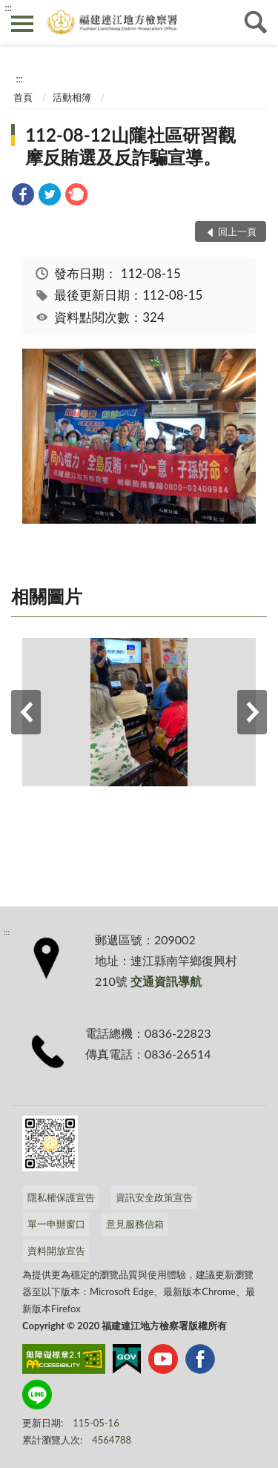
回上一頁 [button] (237, 231)
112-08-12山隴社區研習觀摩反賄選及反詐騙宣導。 (130, 146)
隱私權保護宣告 (61, 1197)
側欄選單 (22, 24)
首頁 (23, 97)
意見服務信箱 (135, 1224)
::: (8, 7)
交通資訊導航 (166, 981)
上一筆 (26, 712)
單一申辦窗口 (56, 1224)
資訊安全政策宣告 (154, 1197)
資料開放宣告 (56, 1251)
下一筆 (252, 712)
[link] (23, 196)
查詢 (256, 22)
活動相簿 (72, 97)
